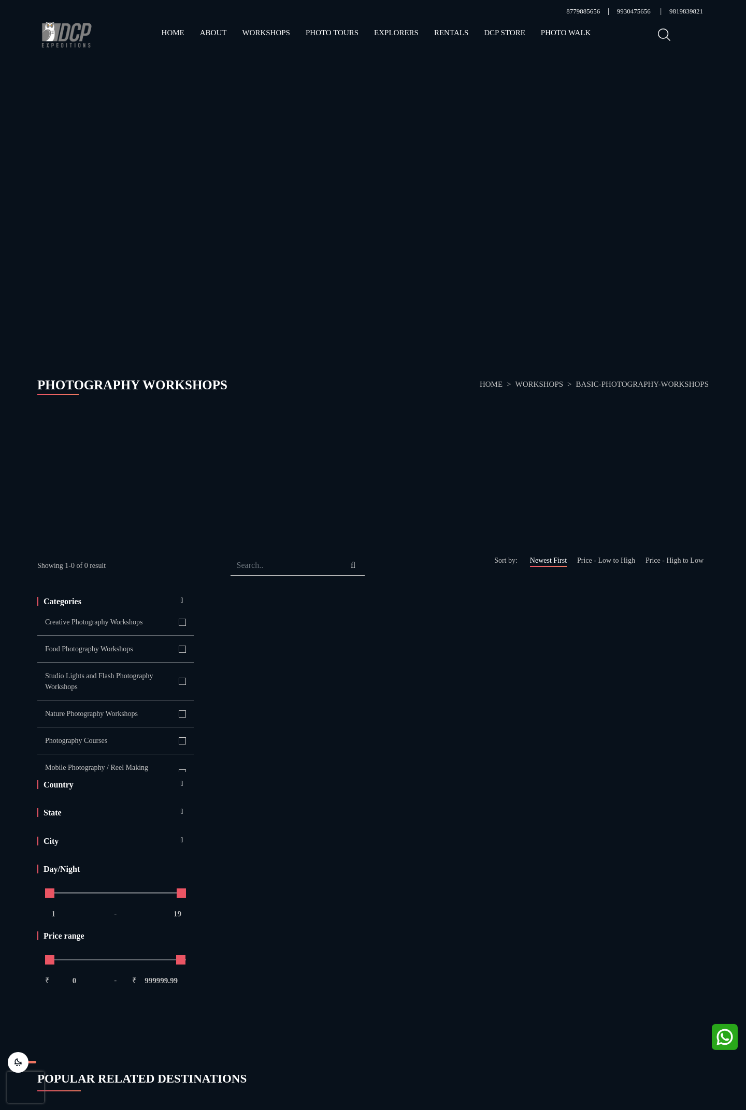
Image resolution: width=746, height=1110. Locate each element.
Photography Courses (76, 740)
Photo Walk (566, 32)
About (213, 32)
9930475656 (634, 11)
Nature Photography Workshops (91, 714)
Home (173, 32)
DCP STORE (504, 32)
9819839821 (686, 11)
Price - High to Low (674, 560)
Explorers (396, 32)
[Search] (286, 566)
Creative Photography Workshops (93, 622)
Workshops (266, 32)
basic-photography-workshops (642, 384)
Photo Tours (332, 32)
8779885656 (583, 11)
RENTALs (451, 32)
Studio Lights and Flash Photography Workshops (99, 681)
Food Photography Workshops (89, 649)
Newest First (548, 560)
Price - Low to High (606, 560)
